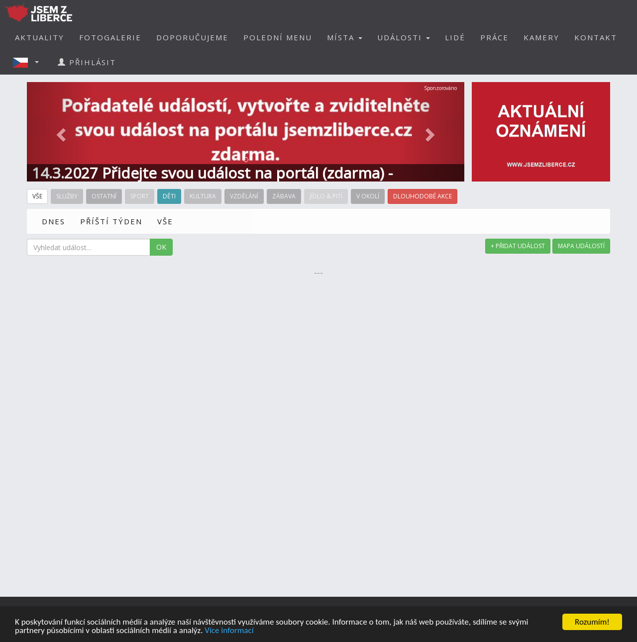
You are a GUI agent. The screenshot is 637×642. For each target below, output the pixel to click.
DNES (53, 221)
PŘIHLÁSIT (87, 62)
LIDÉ (455, 37)
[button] (28, 62)
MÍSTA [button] (344, 37)
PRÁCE (494, 37)
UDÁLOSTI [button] (403, 37)
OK (161, 247)
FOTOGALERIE (110, 37)
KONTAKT (595, 37)
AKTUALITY (39, 37)
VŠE (165, 221)
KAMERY (541, 37)
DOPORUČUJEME (192, 37)
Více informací (229, 631)
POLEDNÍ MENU (277, 37)
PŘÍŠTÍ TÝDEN (111, 221)
